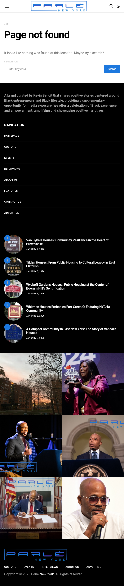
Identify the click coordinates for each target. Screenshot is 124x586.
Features (11, 190)
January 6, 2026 (35, 271)
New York (47, 574)
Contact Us (12, 201)
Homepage (11, 135)
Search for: (11, 62)
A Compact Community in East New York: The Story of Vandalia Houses (71, 331)
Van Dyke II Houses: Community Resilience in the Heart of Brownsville (67, 242)
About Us (11, 179)
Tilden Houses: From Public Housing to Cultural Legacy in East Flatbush (70, 264)
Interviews (12, 168)
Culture (10, 146)
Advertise (11, 212)
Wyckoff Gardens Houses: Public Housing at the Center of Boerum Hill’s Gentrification (67, 286)
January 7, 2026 (35, 249)
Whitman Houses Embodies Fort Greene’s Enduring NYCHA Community (68, 309)
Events (9, 157)
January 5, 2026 (35, 316)
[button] (118, 6)
